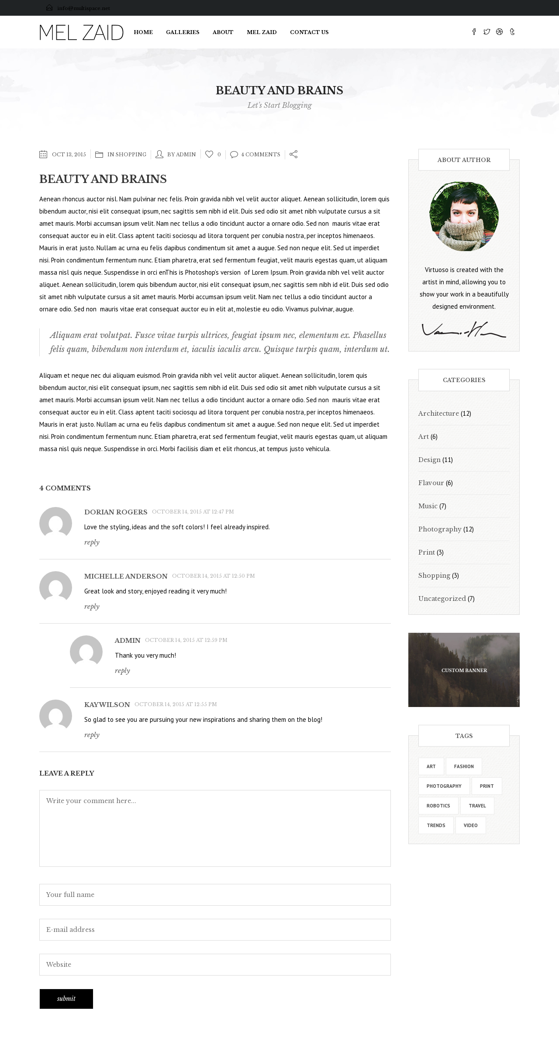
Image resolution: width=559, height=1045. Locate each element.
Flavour (431, 483)
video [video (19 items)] (471, 825)
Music (428, 506)
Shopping (131, 155)
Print (426, 552)
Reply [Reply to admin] (122, 670)
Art (423, 437)
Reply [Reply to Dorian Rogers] (92, 542)
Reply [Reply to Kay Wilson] (92, 735)
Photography (440, 529)
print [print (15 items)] (487, 786)
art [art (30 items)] (431, 766)
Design (429, 460)
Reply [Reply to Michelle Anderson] (92, 606)
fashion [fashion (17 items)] (464, 766)
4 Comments (255, 155)
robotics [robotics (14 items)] (438, 806)
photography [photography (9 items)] (444, 786)
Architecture (438, 413)
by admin (181, 155)
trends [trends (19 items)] (436, 825)
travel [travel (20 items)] (477, 806)
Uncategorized (442, 599)
